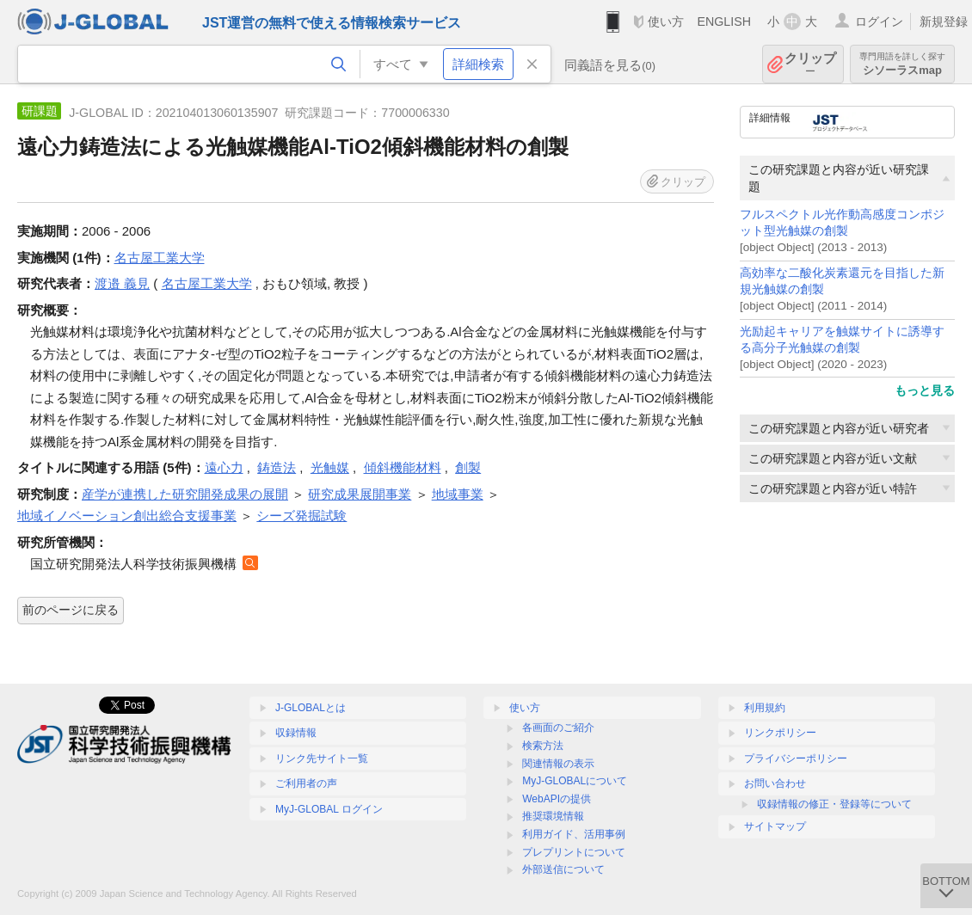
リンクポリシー (780, 733)
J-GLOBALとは (310, 708)
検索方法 (542, 746)
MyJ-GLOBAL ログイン (329, 809)
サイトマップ (775, 826)
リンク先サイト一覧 (321, 758)
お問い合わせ (775, 783)
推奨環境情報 (553, 816)
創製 (468, 467)
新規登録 (944, 21)
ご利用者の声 (306, 783)
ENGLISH (724, 21)
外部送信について (563, 869)
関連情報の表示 (558, 764)
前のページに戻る (70, 610)
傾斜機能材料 (402, 467)
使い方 (666, 21)
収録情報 (296, 733)
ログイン (879, 21)
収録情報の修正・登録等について (834, 804)
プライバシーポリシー (795, 758)
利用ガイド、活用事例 (573, 834)
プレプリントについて (573, 852)
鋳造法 (276, 467)
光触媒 (330, 467)
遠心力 (224, 467)
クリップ (810, 64)
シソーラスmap (902, 64)
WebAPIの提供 (556, 799)
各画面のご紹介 (558, 728)
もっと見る (925, 390)
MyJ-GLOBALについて (574, 781)
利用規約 (764, 708)
